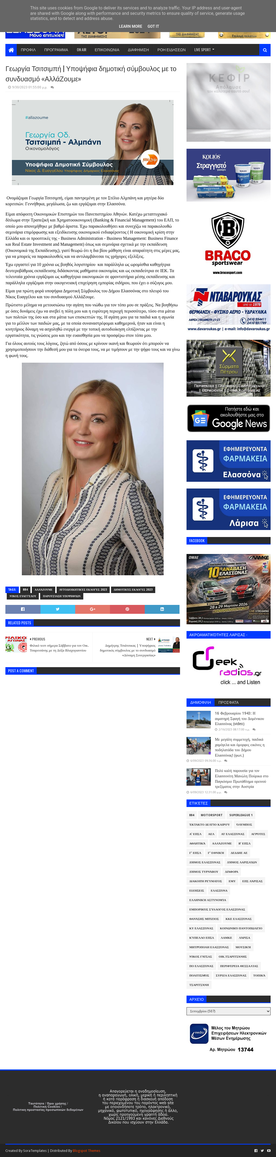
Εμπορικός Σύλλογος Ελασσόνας (217, 909)
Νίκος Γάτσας (200, 956)
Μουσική (243, 947)
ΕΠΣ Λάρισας (252, 881)
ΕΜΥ (232, 881)
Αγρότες (258, 834)
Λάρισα (244, 938)
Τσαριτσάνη (199, 985)
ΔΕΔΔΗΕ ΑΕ (239, 853)
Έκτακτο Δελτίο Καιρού (209, 824)
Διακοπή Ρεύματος (205, 881)
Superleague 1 (241, 815)
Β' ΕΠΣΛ (244, 843)
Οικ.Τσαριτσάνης (233, 956)
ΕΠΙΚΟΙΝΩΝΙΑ (107, 49)
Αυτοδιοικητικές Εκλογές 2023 (83, 589)
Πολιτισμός (199, 975)
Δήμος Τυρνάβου (203, 872)
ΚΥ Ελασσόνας (201, 928)
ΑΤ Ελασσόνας (232, 834)
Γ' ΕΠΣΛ (195, 853)
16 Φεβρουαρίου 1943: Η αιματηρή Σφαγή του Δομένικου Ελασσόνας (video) (239, 718)
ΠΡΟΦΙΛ (28, 49)
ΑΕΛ (211, 834)
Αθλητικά (197, 843)
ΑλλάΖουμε (43, 589)
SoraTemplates (35, 1151)
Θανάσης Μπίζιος (204, 919)
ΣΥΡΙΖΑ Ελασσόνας (231, 975)
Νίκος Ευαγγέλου (22, 596)
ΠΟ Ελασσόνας (201, 966)
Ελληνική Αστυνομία (207, 900)
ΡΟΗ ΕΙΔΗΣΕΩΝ (171, 49)
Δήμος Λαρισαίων (242, 862)
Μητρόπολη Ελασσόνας (209, 947)
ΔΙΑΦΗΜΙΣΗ (138, 49)
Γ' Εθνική (216, 853)
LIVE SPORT (202, 49)
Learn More (130, 26)
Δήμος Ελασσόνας (204, 862)
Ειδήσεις (196, 890)
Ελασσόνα (219, 890)
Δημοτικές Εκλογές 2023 (133, 589)
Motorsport (212, 815)
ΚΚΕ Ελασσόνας (239, 919)
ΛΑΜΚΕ (226, 938)
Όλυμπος (244, 824)
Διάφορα (231, 872)
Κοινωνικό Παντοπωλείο (241, 928)
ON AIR (81, 49)
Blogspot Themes (86, 1151)
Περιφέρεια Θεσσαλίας (239, 966)
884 (25, 589)
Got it (153, 26)
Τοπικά (259, 975)
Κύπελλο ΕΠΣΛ (201, 938)
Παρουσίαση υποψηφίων (61, 596)
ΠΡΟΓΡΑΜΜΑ (56, 49)
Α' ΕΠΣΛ (195, 834)
